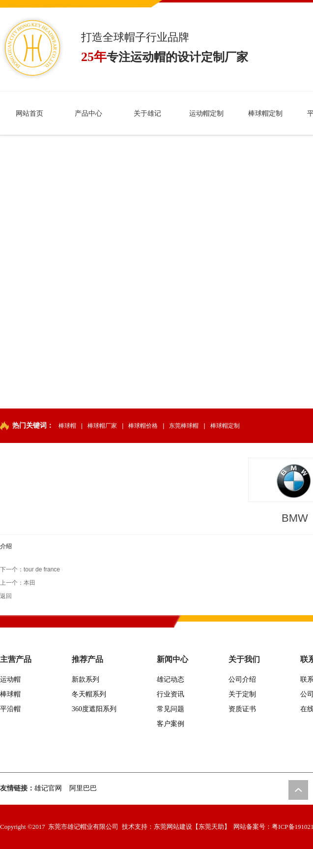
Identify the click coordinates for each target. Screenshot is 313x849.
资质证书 (242, 709)
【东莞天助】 (211, 826)
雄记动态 (170, 679)
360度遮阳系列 (94, 709)
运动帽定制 (206, 113)
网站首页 (29, 113)
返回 (6, 596)
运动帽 (10, 679)
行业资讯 (170, 694)
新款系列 (85, 679)
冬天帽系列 (89, 694)
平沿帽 (10, 709)
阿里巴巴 (83, 788)
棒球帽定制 (265, 113)
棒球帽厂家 (102, 425)
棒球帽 (67, 425)
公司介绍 (242, 679)
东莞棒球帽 (184, 425)
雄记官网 (48, 788)
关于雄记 (147, 113)
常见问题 (170, 709)
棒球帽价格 (143, 425)
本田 (29, 582)
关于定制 (242, 694)
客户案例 (170, 723)
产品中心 (88, 113)
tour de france (42, 569)
